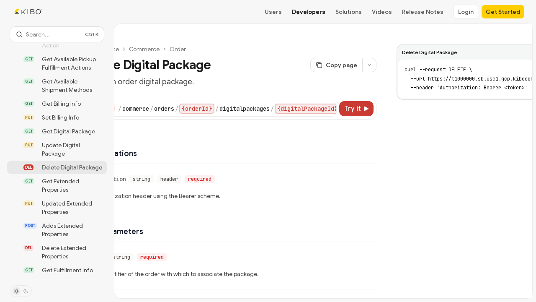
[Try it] (356, 108)
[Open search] (57, 34)
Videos (382, 12)
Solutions (348, 12)
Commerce (144, 49)
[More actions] (369, 65)
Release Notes (422, 12)
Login (466, 12)
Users (273, 12)
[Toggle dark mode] (21, 291)
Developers (308, 12)
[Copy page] (336, 65)
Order (178, 49)
